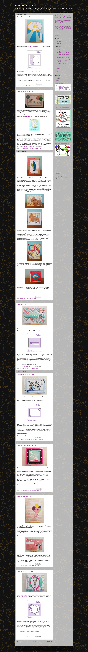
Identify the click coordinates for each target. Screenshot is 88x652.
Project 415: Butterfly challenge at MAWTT (27, 445)
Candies (21, 298)
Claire (30, 177)
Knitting (66, 29)
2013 (57, 78)
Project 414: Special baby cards (24, 496)
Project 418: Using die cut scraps (25, 154)
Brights (27, 85)
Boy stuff (32, 439)
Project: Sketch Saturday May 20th (25, 304)
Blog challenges (23, 85)
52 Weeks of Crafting (25, 5)
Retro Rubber (27, 116)
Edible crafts (68, 26)
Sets (65, 27)
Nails (68, 29)
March (58, 68)
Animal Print (22, 439)
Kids (70, 29)
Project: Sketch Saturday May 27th (25, 16)
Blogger (56, 648)
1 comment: (31, 296)
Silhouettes (63, 26)
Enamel (69, 25)
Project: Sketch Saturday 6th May (25, 571)
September (59, 44)
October (58, 43)
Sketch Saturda (34, 326)
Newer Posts (20, 641)
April (58, 66)
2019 (57, 35)
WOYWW (60, 29)
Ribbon (33, 368)
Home (34, 641)
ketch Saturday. (25, 596)
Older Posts (49, 641)
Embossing (37, 85)
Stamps (40, 85)
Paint (60, 26)
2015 (57, 75)
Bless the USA (68, 27)
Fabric (63, 29)
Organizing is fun (61, 28)
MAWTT (37, 490)
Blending (21, 490)
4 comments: (31, 488)
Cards (30, 85)
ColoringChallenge (68, 28)
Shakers (56, 28)
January (58, 71)
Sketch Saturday (31, 46)
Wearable (56, 29)
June (58, 49)
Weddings (61, 25)
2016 (57, 73)
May (58, 51)
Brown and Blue (59, 22)
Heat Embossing (35, 148)
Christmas (57, 25)
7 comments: (31, 146)
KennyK (62, 27)
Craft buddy (58, 173)
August (58, 46)
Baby (21, 565)
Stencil (38, 565)
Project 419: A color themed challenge (26, 91)
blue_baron (48, 648)
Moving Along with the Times (40, 467)
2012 (57, 80)
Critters (66, 22)
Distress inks (63, 21)
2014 (57, 77)
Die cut (33, 85)
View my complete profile (59, 179)
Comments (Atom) (25, 644)
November (59, 41)
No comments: (32, 83)
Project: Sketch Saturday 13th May (25, 374)
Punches (39, 148)
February (59, 70)
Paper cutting (30, 565)
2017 (57, 38)
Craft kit (56, 26)
